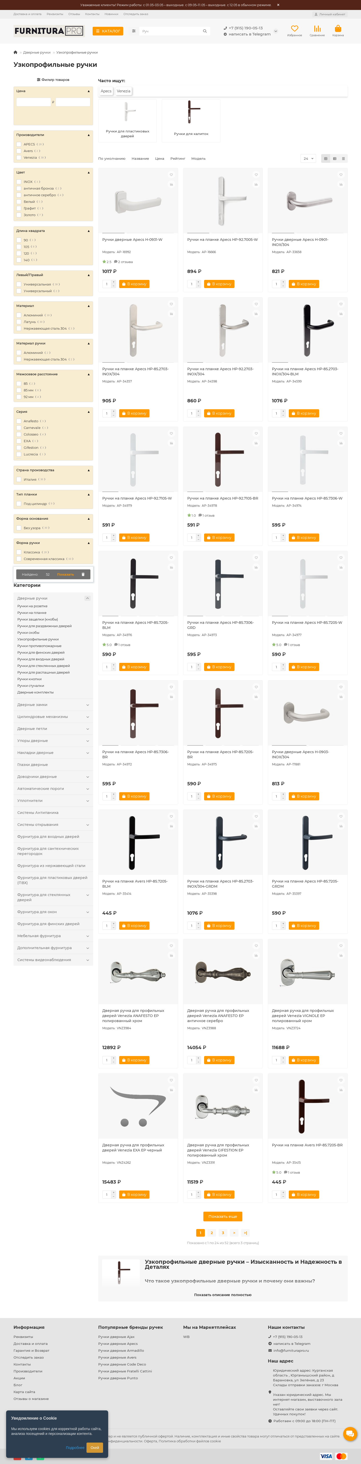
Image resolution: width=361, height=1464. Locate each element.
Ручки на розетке (32, 606)
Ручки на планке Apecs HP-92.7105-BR (222, 498)
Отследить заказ (135, 14)
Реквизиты (55, 14)
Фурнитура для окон (54, 911)
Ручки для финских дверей (41, 652)
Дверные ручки (37, 52)
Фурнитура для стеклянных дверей (54, 897)
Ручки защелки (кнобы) (37, 619)
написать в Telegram (246, 34)
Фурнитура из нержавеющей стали (51, 865)
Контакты (92, 14)
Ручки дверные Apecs (118, 1344)
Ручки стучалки (30, 686)
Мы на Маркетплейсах (209, 1327)
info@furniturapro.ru (291, 1350)
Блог (18, 1385)
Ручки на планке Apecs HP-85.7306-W (307, 498)
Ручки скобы (28, 632)
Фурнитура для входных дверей (48, 836)
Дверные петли (54, 728)
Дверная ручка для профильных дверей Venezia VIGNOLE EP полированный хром (303, 1015)
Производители (28, 1371)
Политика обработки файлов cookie (190, 1441)
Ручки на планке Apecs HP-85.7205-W (307, 622)
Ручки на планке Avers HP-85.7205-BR (307, 1145)
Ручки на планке (31, 613)
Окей (95, 1448)
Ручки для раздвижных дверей (44, 626)
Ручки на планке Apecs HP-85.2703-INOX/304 (135, 371)
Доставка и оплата (28, 14)
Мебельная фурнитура (54, 935)
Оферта (150, 1441)
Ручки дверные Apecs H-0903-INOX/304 (300, 754)
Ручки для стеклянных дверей (43, 666)
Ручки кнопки (29, 679)
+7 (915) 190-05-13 (242, 28)
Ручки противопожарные (39, 646)
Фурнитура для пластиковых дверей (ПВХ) (52, 880)
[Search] (174, 31)
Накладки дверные (54, 752)
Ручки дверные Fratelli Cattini (125, 1371)
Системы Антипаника (37, 812)
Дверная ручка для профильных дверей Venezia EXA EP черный (133, 1147)
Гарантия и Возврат (31, 1350)
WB (186, 1337)
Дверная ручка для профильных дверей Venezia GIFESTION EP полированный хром (218, 1150)
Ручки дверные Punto (118, 1378)
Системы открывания (54, 824)
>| (245, 1233)
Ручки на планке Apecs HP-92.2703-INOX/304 (220, 371)
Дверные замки (54, 704)
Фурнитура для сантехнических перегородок (48, 851)
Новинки (111, 14)
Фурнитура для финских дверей (48, 924)
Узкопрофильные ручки (38, 639)
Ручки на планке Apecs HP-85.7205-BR (220, 754)
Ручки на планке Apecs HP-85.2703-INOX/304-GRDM (220, 884)
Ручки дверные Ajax (116, 1337)
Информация (29, 1327)
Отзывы (74, 14)
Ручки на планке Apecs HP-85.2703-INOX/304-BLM (305, 371)
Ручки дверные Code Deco (122, 1364)
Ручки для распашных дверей (43, 672)
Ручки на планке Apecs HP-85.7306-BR (135, 754)
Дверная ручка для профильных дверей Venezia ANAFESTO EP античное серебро (218, 1015)
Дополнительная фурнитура (54, 947)
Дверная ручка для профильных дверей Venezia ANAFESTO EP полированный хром (133, 1015)
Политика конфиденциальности (114, 1441)
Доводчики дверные (54, 776)
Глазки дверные (32, 764)
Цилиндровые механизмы (54, 716)
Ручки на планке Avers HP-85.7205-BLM (135, 884)
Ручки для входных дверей (40, 659)
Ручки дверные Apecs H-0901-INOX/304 (300, 242)
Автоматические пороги (54, 788)
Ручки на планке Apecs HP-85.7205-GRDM (305, 884)
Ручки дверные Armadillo (121, 1350)
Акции (19, 1378)
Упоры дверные (54, 740)
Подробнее (75, 1448)
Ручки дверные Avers (117, 1357)
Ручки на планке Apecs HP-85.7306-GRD (220, 625)
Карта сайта (24, 1392)
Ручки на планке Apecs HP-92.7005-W (222, 239)
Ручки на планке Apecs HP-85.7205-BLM (135, 625)
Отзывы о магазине (31, 1399)
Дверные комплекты (35, 692)
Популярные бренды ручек (130, 1327)
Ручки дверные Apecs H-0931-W (132, 239)
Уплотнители (54, 800)
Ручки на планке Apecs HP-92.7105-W (137, 498)
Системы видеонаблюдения (54, 959)
